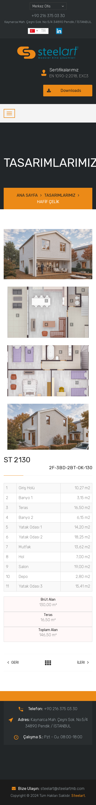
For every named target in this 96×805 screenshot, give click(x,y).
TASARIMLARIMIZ (59, 195)
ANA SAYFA (27, 195)
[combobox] (48, 6)
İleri (83, 662)
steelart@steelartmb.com (62, 788)
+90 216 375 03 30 (48, 15)
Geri (13, 662)
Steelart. (78, 796)
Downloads (62, 90)
